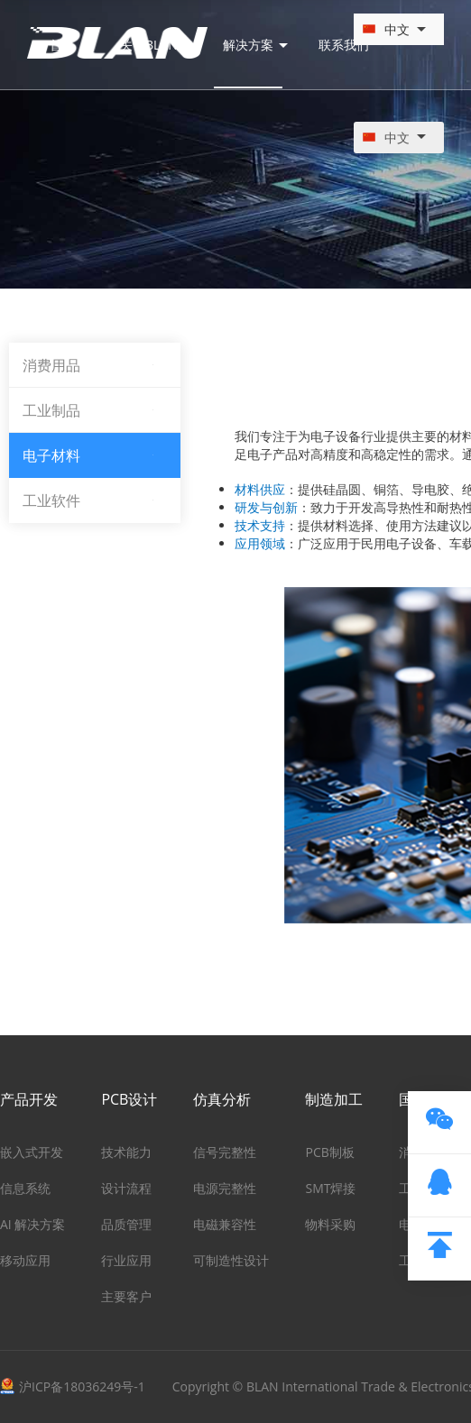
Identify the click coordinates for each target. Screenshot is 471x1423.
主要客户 (126, 1296)
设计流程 (126, 1188)
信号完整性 (224, 1152)
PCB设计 (129, 1099)
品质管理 (126, 1224)
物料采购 (330, 1224)
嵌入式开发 (31, 1152)
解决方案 (255, 48)
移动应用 (25, 1260)
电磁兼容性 (224, 1224)
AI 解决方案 (32, 1224)
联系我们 (344, 48)
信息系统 (25, 1188)
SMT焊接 (330, 1188)
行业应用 (126, 1260)
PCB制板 (329, 1152)
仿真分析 (222, 1099)
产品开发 (29, 1099)
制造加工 (334, 1099)
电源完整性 (224, 1188)
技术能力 (126, 1152)
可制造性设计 (231, 1260)
